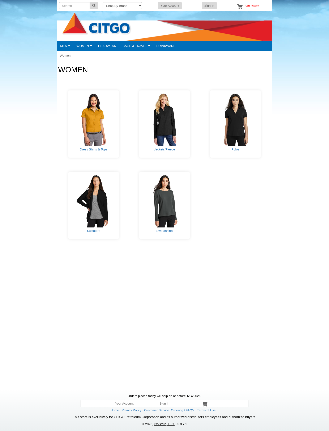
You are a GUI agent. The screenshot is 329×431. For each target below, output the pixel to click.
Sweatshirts (164, 230)
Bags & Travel (136, 46)
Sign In (209, 5)
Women (84, 46)
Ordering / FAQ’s (182, 410)
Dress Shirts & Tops (93, 149)
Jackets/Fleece (164, 149)
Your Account (170, 5)
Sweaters (93, 230)
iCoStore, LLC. (164, 424)
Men (65, 46)
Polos (235, 149)
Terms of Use (206, 410)
